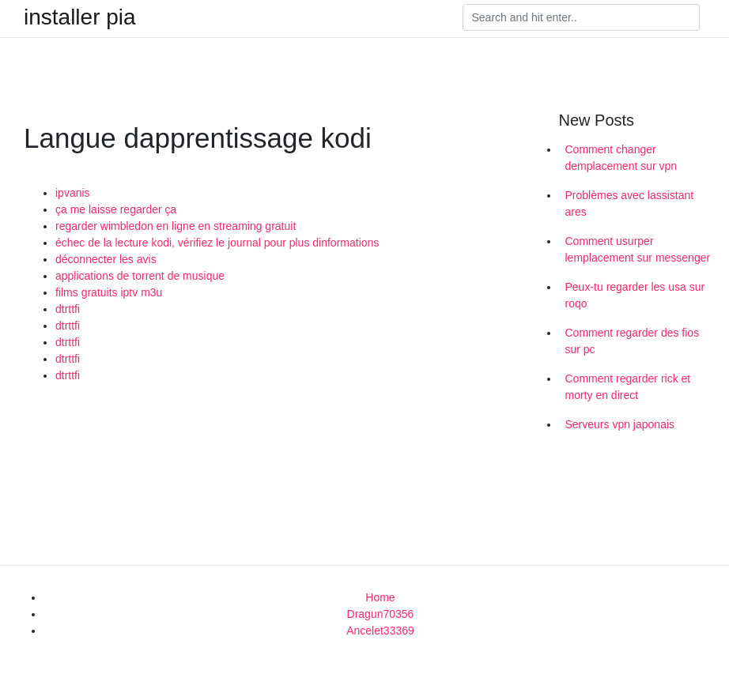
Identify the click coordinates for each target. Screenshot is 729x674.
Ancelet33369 (380, 630)
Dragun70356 (380, 614)
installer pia (80, 17)
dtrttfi (67, 309)
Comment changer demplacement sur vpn (621, 157)
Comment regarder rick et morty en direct (628, 386)
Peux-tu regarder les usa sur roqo (635, 295)
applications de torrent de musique (140, 275)
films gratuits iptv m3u (108, 292)
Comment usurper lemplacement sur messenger (638, 249)
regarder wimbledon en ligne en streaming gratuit (175, 226)
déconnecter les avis (106, 259)
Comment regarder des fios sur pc (632, 341)
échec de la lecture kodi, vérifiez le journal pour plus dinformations (217, 242)
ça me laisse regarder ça (115, 209)
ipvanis (72, 192)
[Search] (581, 17)
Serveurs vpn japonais (620, 424)
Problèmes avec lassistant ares (629, 203)
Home (380, 597)
